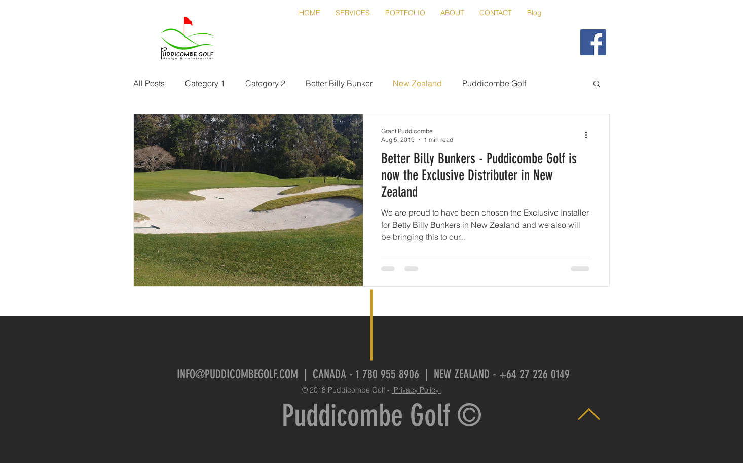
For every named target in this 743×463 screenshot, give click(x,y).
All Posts (149, 83)
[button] (597, 84)
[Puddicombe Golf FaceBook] (593, 42)
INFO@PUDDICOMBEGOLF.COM (237, 374)
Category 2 (265, 83)
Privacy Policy (416, 390)
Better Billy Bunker (339, 83)
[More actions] (589, 135)
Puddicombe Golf (494, 83)
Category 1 (205, 83)
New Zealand (417, 83)
